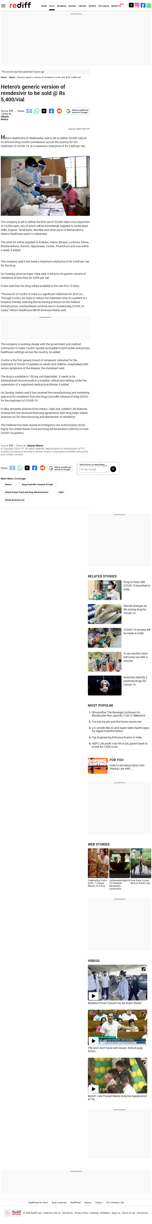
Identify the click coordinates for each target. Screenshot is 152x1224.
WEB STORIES (98, 844)
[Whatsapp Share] (36, 110)
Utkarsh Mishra (5, 118)
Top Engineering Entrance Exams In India (117, 737)
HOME (44, 6)
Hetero (8, 484)
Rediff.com (36, 1213)
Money (88, 1202)
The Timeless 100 (115, 1202)
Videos (98, 1202)
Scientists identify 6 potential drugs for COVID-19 (135, 681)
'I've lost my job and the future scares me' (117, 721)
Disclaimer (67, 1213)
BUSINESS (61, 6)
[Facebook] (143, 5)
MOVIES (72, 6)
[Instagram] (137, 5)
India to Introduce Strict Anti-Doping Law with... (127, 767)
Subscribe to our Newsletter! (92, 464)
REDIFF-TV (116, 6)
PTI (11, 111)
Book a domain (59, 1202)
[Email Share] (28, 110)
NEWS (52, 6)
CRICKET (82, 6)
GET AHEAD (103, 6)
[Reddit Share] (58, 110)
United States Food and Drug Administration (26, 492)
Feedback (105, 1213)
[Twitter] (131, 5)
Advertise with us (52, 1213)
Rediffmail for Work (38, 1202)
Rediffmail (75, 1202)
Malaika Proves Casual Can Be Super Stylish (115, 1003)
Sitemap (94, 1213)
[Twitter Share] (43, 110)
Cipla (61, 492)
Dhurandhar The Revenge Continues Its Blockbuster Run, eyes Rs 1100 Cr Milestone (118, 714)
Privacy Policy (81, 1213)
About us (116, 1213)
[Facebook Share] (51, 110)
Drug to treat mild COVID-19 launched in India (137, 585)
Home (4, 77)
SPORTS (92, 6)
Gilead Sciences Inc (15, 500)
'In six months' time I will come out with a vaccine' (136, 657)
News (12, 77)
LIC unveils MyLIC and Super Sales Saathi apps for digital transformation (120, 729)
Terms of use (128, 1213)
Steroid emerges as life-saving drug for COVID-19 (135, 609)
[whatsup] (149, 5)
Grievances (142, 1213)
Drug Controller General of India (37, 484)
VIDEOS (94, 961)
